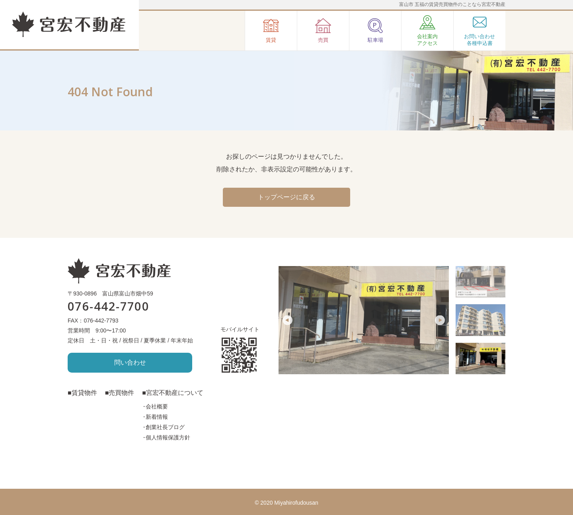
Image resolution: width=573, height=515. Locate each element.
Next (440, 320)
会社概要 (157, 406)
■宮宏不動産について (172, 392)
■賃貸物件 (82, 392)
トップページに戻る (286, 197)
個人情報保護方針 (168, 437)
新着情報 (157, 417)
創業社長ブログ (165, 427)
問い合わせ (130, 362)
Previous (287, 320)
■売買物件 (119, 392)
